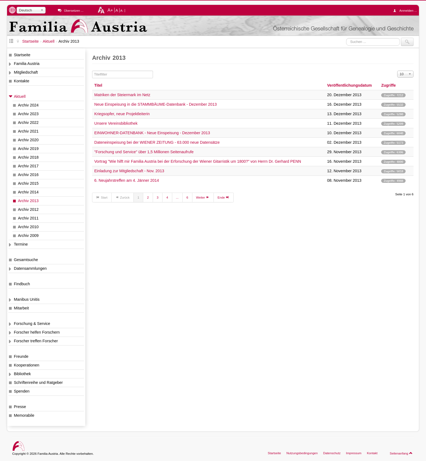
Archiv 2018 (28, 157)
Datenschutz (331, 453)
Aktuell (20, 96)
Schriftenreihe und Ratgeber (38, 382)
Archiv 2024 (28, 105)
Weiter (203, 197)
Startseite (22, 55)
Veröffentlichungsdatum (349, 85)
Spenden (22, 391)
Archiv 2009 (28, 235)
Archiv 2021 (28, 131)
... (177, 197)
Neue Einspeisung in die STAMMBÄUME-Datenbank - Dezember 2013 (155, 104)
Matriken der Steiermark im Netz (122, 95)
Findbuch (22, 284)
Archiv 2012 (28, 209)
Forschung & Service (32, 323)
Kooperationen (26, 365)
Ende (224, 197)
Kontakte (21, 81)
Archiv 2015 (28, 183)
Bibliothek (22, 374)
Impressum (353, 453)
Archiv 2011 (28, 218)
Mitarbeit (21, 308)
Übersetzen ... (73, 10)
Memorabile (24, 415)
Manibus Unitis (26, 299)
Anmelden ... (406, 10)
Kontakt (372, 453)
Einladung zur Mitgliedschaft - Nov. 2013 (129, 171)
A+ (110, 10)
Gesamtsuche (26, 260)
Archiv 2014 (28, 192)
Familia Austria (26, 63)
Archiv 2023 (28, 114)
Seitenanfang (401, 453)
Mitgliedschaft (26, 72)
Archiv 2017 (28, 166)
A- (122, 10)
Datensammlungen (30, 268)
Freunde (21, 356)
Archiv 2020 (28, 140)
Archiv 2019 (28, 148)
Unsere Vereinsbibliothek (115, 123)
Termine (21, 244)
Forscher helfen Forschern (37, 332)
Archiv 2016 (28, 175)
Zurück (122, 197)
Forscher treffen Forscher (36, 341)
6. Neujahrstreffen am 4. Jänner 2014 (126, 180)
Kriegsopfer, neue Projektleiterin (122, 114)
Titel (98, 85)
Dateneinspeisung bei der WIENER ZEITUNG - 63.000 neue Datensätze (157, 142)
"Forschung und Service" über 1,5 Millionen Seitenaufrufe (143, 152)
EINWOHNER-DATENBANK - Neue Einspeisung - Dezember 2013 (152, 133)
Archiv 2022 (28, 122)
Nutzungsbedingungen (302, 453)
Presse (20, 406)
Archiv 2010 (28, 227)
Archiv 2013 (28, 201)
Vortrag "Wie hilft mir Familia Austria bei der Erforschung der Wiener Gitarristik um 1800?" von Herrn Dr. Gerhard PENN (197, 161)
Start (102, 197)
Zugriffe (388, 85)
